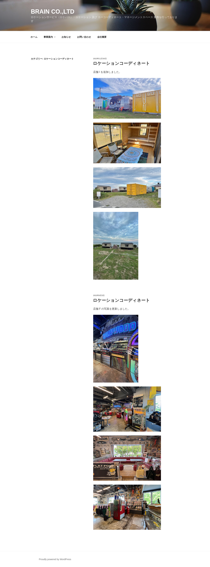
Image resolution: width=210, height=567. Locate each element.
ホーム (34, 37)
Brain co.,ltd (52, 11)
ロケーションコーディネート (121, 63)
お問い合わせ (84, 37)
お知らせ (66, 37)
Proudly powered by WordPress (55, 559)
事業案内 (50, 37)
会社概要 (101, 37)
